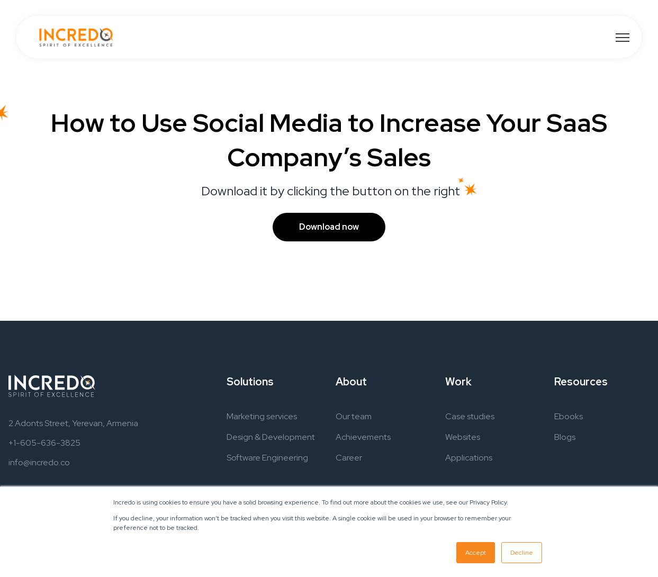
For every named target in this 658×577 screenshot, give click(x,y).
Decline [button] (521, 552)
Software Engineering (267, 457)
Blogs (564, 437)
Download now (329, 226)
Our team (354, 416)
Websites (462, 437)
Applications (468, 457)
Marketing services (262, 416)
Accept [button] (475, 552)
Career (349, 457)
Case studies (469, 416)
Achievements (363, 437)
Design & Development (271, 437)
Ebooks (568, 416)
